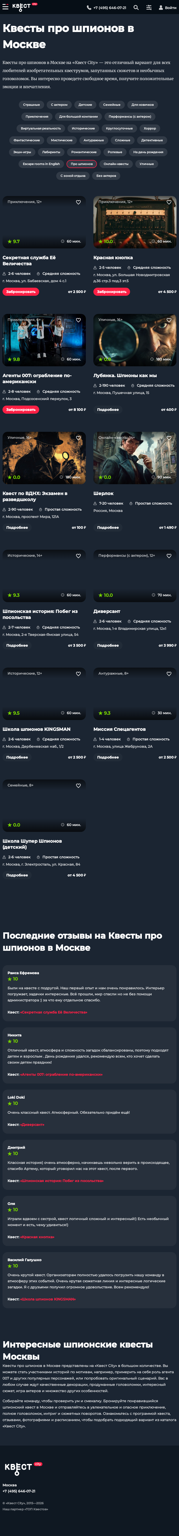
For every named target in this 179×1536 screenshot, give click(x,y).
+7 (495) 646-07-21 (19, 1491)
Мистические (62, 140)
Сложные (122, 140)
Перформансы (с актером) (130, 116)
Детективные (152, 140)
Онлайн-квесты (116, 164)
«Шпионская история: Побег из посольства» (61, 1181)
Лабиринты (51, 152)
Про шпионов (82, 164)
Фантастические (27, 140)
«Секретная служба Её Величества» (53, 1012)
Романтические (84, 152)
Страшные (31, 105)
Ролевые (115, 152)
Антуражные (94, 140)
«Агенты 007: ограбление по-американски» (61, 1074)
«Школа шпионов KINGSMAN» (48, 1299)
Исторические (83, 128)
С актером (59, 105)
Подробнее (108, 409)
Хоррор (150, 128)
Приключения (37, 116)
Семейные (112, 105)
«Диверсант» (32, 1124)
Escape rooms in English (41, 164)
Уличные (147, 164)
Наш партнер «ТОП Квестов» (25, 1509)
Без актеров (106, 176)
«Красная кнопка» (37, 1237)
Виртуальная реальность (41, 128)
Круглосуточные (119, 128)
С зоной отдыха (73, 176)
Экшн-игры (22, 152)
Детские (85, 105)
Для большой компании (78, 116)
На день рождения (148, 152)
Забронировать (20, 291)
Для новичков (143, 105)
